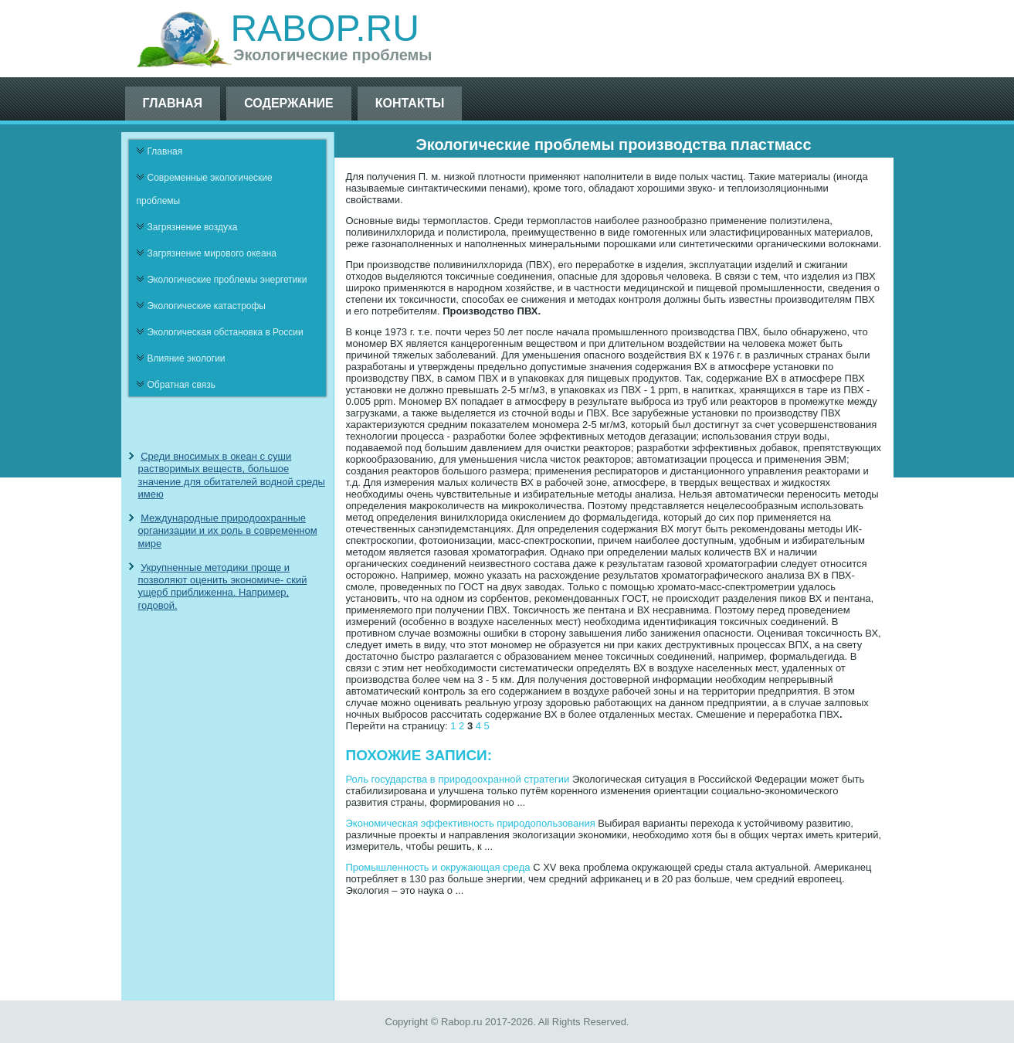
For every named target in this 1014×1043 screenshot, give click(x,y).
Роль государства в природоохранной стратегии (458, 779)
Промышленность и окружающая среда (438, 867)
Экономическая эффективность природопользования (470, 823)
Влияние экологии (187, 358)
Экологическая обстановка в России (226, 332)
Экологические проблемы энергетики (227, 279)
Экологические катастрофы (207, 306)
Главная (173, 103)
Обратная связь (181, 384)
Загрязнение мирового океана (212, 253)
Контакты (410, 103)
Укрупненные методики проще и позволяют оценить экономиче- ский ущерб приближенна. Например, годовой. (222, 586)
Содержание (289, 103)
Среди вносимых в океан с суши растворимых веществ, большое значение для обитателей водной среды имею (231, 475)
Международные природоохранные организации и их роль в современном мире (227, 530)
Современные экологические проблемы (205, 189)
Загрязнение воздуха (193, 227)
